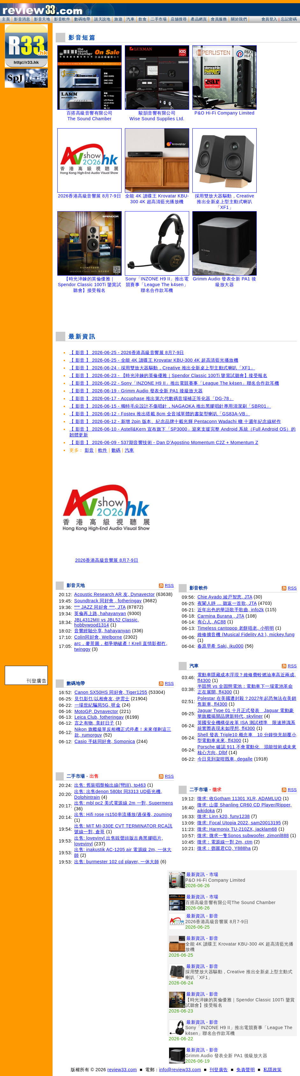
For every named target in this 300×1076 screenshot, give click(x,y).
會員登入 (269, 19)
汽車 (130, 19)
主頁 (6, 19)
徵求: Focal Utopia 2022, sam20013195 (239, 822)
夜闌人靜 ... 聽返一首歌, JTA (227, 603)
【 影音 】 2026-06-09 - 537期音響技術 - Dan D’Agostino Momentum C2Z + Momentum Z (163, 442)
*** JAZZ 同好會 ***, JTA (99, 607)
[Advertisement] (176, 310)
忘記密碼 (289, 19)
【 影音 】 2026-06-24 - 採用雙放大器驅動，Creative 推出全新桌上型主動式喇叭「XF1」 (162, 367)
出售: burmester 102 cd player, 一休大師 (116, 861)
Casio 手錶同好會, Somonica (105, 741)
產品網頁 (199, 19)
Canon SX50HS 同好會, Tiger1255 (111, 692)
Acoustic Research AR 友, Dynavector (114, 594)
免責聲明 (245, 1069)
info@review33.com (180, 1069)
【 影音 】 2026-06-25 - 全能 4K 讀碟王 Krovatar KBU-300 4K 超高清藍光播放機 (153, 360)
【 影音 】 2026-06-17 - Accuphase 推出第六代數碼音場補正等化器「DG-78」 (151, 398)
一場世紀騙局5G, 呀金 (97, 705)
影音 (89, 450)
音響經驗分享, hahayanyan (102, 630)
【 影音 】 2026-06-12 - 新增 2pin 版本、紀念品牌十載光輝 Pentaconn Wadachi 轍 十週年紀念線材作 (175, 421)
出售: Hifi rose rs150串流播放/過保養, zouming (123, 814)
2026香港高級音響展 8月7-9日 (106, 558)
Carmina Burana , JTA (220, 616)
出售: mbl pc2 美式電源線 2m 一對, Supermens (123, 802)
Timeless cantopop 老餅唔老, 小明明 (235, 628)
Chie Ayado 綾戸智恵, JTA (224, 596)
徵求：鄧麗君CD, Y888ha (224, 848)
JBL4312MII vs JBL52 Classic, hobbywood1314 (106, 622)
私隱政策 (272, 1069)
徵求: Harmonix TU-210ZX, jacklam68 (237, 829)
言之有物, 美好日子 (94, 722)
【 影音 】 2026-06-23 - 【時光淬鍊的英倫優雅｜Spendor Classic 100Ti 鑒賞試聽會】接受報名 (168, 375)
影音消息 (22, 19)
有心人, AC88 (211, 621)
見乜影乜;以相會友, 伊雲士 (102, 698)
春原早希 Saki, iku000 (220, 646)
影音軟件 (62, 19)
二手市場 (159, 19)
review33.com (122, 1069)
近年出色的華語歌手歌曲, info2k (230, 609)
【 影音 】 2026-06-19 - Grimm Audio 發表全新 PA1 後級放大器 (136, 390)
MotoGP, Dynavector (96, 711)
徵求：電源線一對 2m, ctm (225, 841)
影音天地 (42, 19)
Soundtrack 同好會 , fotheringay (108, 600)
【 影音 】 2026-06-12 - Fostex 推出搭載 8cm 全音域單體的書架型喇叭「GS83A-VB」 (159, 413)
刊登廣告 (219, 1069)
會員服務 (219, 19)
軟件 (102, 450)
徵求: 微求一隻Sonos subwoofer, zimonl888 (243, 835)
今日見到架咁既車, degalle (225, 758)
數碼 (116, 450)
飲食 (142, 19)
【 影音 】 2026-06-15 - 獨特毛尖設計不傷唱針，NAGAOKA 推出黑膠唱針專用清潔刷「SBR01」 (170, 406)
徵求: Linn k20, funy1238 (223, 816)
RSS (169, 585)
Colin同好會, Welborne (98, 637)
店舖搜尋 (179, 19)
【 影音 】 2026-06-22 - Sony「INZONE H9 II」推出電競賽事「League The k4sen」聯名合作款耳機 (174, 383)
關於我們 (239, 19)
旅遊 (118, 19)
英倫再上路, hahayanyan (100, 613)
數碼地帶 (82, 19)
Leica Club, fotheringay (99, 717)
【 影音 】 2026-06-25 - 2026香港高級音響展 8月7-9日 (126, 352)
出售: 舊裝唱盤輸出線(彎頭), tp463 (110, 785)
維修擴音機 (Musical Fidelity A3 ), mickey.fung (246, 634)
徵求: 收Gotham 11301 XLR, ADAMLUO (239, 798)
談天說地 (102, 19)
